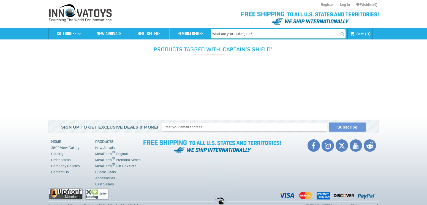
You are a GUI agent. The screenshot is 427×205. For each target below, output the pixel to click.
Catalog (57, 153)
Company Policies (65, 166)
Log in (345, 5)
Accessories (105, 178)
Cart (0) (360, 33)
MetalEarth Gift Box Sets (115, 165)
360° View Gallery (65, 147)
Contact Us (60, 172)
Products (104, 141)
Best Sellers (149, 34)
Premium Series (189, 34)
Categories (69, 34)
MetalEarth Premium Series (118, 159)
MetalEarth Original (111, 153)
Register (327, 5)
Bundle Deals (105, 172)
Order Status (61, 160)
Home (56, 141)
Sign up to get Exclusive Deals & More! (109, 127)
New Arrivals (109, 34)
